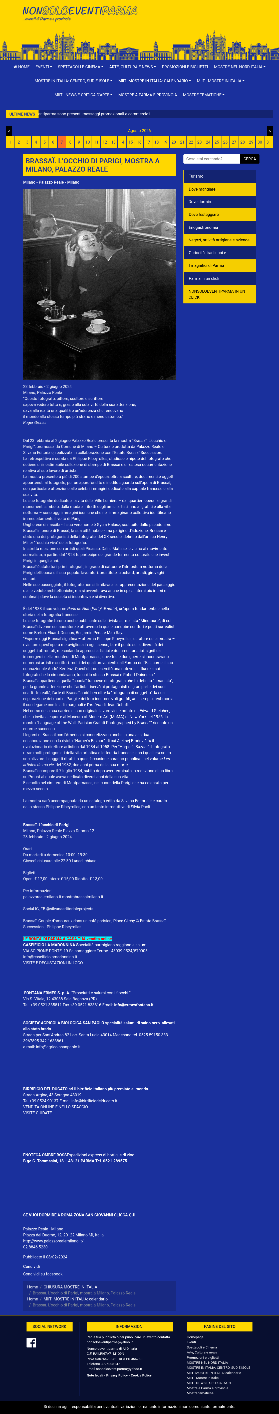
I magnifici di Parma (206, 265)
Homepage (195, 1337)
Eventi (191, 1342)
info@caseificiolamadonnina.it (50, 957)
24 (208, 142)
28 (242, 142)
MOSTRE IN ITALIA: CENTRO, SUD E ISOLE (218, 1367)
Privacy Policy (117, 1375)
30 (259, 142)
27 (234, 142)
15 (130, 142)
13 (113, 142)
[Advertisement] (199, 20)
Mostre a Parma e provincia (147, 95)
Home (22, 67)
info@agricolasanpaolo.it (58, 1047)
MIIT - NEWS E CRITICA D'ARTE (210, 1383)
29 (251, 142)
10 (87, 142)
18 (156, 142)
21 (182, 142)
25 (216, 142)
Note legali (95, 1375)
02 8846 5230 (35, 1247)
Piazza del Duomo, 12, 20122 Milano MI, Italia (63, 1235)
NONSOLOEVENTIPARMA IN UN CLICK (217, 294)
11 (96, 142)
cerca (249, 159)
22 (191, 142)
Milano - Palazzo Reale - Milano (51, 182)
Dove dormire (200, 201)
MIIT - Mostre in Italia (203, 1378)
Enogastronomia (203, 227)
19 (165, 142)
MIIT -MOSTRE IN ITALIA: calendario (214, 1373)
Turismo (196, 176)
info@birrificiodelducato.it (95, 1101)
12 (105, 142)
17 (148, 142)
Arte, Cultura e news (202, 1352)
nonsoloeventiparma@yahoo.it (110, 1342)
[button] (44, 67)
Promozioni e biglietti (185, 67)
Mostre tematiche (200, 1393)
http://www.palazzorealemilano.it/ (53, 1241)
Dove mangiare (202, 189)
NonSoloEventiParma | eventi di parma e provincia (79, 14)
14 (122, 142)
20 (173, 142)
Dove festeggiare (204, 214)
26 (225, 142)
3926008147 (110, 1364)
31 (268, 142)
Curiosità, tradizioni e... (209, 252)
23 (199, 142)
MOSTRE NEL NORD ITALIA (207, 1362)
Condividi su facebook (43, 1274)
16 (139, 142)
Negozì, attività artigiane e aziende (219, 240)
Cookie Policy (141, 1375)
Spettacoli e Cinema (202, 1347)
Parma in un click (204, 278)
